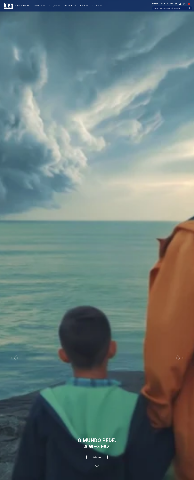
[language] (189, 3)
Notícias (155, 4)
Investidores (70, 6)
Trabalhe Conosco (166, 4)
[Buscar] (190, 8)
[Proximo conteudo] (97, 464)
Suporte (95, 6)
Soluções (53, 6)
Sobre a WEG (20, 6)
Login (182, 3)
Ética (82, 6)
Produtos (37, 6)
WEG (7, 6)
